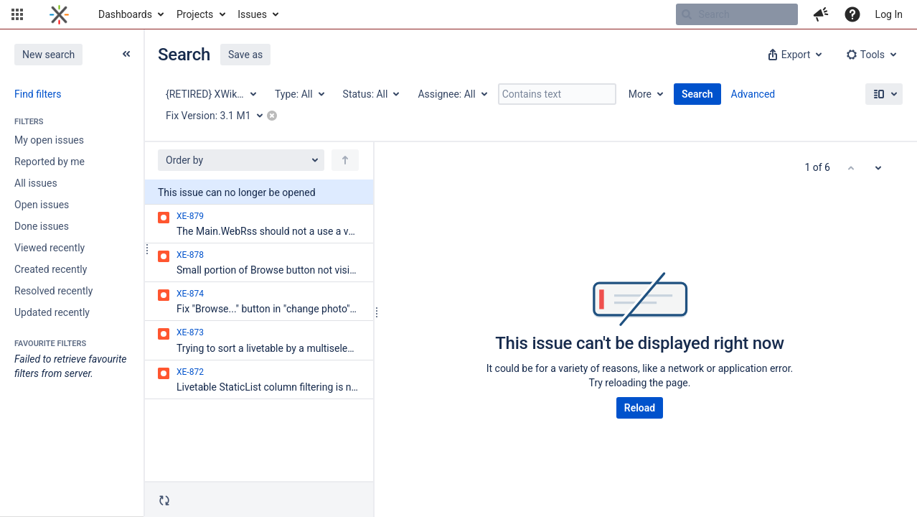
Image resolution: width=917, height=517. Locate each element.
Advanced (753, 94)
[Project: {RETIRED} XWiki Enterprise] (210, 94)
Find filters (37, 94)
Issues (252, 14)
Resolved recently (53, 291)
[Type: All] (299, 94)
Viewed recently (49, 247)
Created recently (50, 269)
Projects (195, 14)
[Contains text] (557, 94)
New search (48, 54)
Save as (245, 54)
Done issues (41, 226)
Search (697, 94)
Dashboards (125, 14)
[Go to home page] (59, 14)
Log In (889, 14)
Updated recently (52, 312)
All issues (35, 183)
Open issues (41, 204)
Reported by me (49, 161)
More (640, 94)
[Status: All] (370, 94)
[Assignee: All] (451, 94)
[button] (17, 14)
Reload (639, 408)
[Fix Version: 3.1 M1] (219, 115)
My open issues (49, 140)
